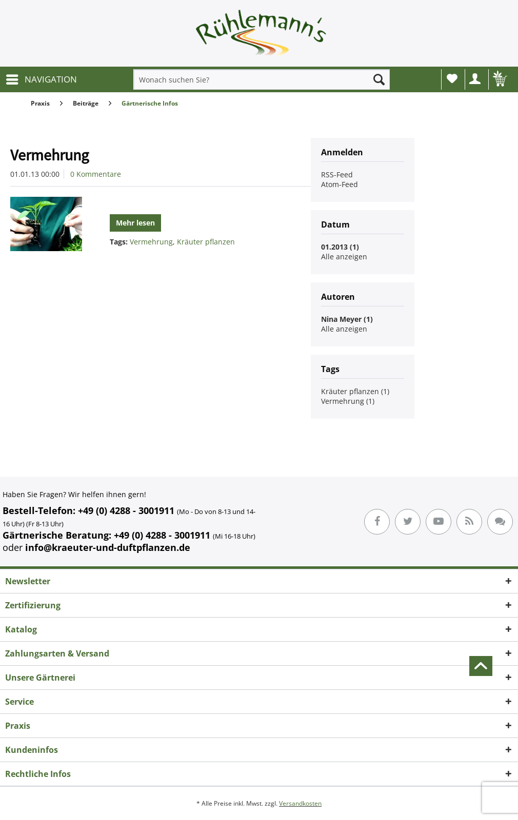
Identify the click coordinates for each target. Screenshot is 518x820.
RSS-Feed (337, 174)
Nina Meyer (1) (347, 319)
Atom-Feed (339, 184)
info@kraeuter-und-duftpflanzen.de (107, 547)
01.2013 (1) (340, 247)
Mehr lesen (135, 223)
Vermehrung (49, 155)
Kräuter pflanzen (206, 242)
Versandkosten (300, 803)
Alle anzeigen (344, 256)
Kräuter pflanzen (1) (355, 391)
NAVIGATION (41, 78)
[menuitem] (41, 79)
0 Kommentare (95, 174)
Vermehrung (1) (347, 401)
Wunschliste (452, 78)
